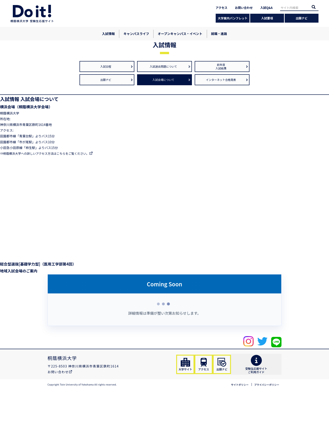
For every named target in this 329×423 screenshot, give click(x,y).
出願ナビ (302, 18)
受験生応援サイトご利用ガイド (264, 395)
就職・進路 (219, 33)
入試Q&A (266, 7)
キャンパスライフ (136, 33)
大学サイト (187, 395)
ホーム (12, 45)
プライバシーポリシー (264, 418)
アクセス (221, 7)
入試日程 (107, 95)
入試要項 (267, 18)
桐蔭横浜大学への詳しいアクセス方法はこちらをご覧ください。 (49, 182)
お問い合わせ (244, 7)
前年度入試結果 (222, 95)
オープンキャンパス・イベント (180, 33)
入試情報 (108, 33)
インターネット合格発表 (222, 108)
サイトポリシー (233, 418)
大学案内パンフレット (232, 18)
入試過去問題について (164, 95)
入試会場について (165, 108)
